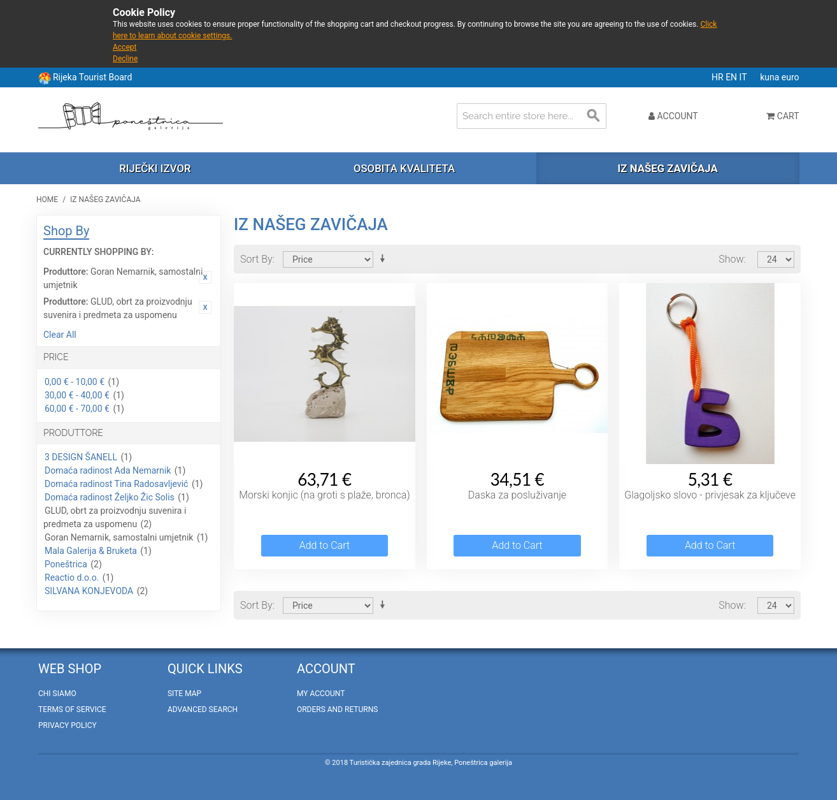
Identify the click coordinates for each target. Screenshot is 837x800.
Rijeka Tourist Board (92, 77)
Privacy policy (67, 725)
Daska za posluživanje (517, 495)
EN (732, 77)
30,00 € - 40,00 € (77, 395)
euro (790, 77)
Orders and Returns (337, 709)
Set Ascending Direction (384, 258)
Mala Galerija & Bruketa (91, 551)
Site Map (184, 693)
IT (744, 77)
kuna (771, 77)
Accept (124, 47)
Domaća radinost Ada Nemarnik (108, 470)
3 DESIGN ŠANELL (81, 457)
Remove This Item (205, 277)
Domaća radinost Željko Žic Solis (110, 497)
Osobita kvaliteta (404, 168)
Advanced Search (203, 709)
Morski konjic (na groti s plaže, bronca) (324, 495)
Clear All (59, 335)
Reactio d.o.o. (72, 577)
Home (47, 199)
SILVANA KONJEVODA (89, 591)
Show (731, 259)
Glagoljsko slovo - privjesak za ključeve (710, 495)
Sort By (256, 259)
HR (719, 77)
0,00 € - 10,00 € (74, 382)
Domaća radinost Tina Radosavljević (116, 484)
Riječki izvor (154, 168)
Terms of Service (72, 709)
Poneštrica (66, 564)
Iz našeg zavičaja (667, 168)
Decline (125, 58)
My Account (321, 693)
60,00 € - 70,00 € (77, 409)
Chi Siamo (57, 693)
